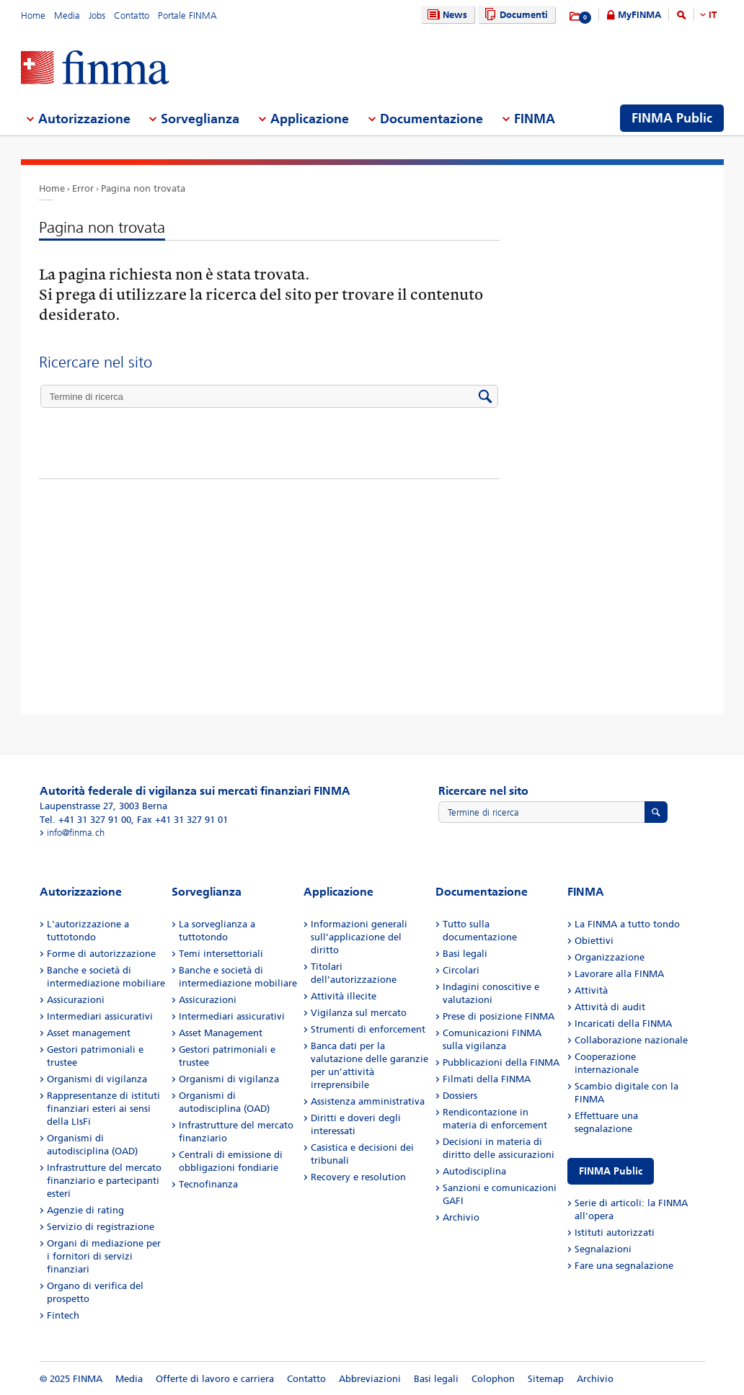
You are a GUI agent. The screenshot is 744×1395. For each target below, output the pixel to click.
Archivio (461, 1217)
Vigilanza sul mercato (359, 1012)
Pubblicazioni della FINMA (501, 1062)
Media (67, 15)
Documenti (514, 14)
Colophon (493, 1378)
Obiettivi (594, 940)
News (445, 14)
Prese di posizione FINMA (498, 1016)
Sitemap (546, 1378)
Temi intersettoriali (221, 953)
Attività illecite (343, 996)
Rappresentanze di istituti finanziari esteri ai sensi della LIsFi (103, 1108)
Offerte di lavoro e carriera (215, 1378)
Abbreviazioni (370, 1378)
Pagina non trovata (143, 188)
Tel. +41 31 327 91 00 (85, 819)
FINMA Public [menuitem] (672, 118)
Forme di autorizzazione (101, 953)
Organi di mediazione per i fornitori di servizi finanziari (104, 1256)
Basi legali (465, 953)
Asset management (88, 1033)
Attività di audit (610, 1007)
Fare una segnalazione (624, 1265)
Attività (591, 990)
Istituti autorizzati (615, 1232)
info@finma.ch (76, 832)
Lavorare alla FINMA (619, 973)
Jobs (97, 15)
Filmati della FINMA (487, 1079)
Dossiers (460, 1095)
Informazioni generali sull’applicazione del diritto (359, 937)
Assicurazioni (76, 999)
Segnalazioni (603, 1249)
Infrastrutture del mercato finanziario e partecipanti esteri (104, 1180)
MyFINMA (639, 14)
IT (713, 14)
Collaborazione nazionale (631, 1040)
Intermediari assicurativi (100, 1016)
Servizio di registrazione (100, 1226)
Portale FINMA (187, 15)
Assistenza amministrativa (368, 1101)
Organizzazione (610, 957)
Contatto (131, 15)
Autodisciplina (474, 1171)
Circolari (461, 970)
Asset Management (220, 1033)
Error (83, 188)
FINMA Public (610, 1171)
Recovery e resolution (358, 1177)
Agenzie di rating (85, 1210)
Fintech (63, 1315)
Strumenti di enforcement (368, 1029)
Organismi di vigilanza (97, 1079)
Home (33, 15)
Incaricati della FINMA (623, 1023)
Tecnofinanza (208, 1184)
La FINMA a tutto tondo (627, 924)
